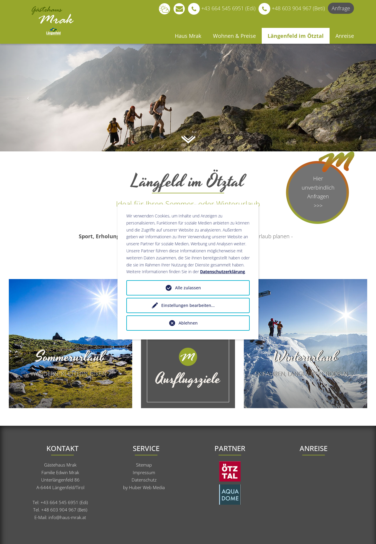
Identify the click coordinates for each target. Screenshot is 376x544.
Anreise (344, 35)
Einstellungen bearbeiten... (188, 305)
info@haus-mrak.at (67, 517)
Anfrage (341, 8)
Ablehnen (188, 323)
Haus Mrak (188, 35)
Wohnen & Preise (234, 35)
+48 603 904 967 (58, 510)
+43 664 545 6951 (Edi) (220, 8)
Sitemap (144, 465)
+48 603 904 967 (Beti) (290, 8)
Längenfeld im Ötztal (296, 35)
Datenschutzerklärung (222, 271)
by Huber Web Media (144, 487)
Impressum (144, 472)
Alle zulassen (188, 287)
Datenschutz (144, 480)
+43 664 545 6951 (60, 502)
